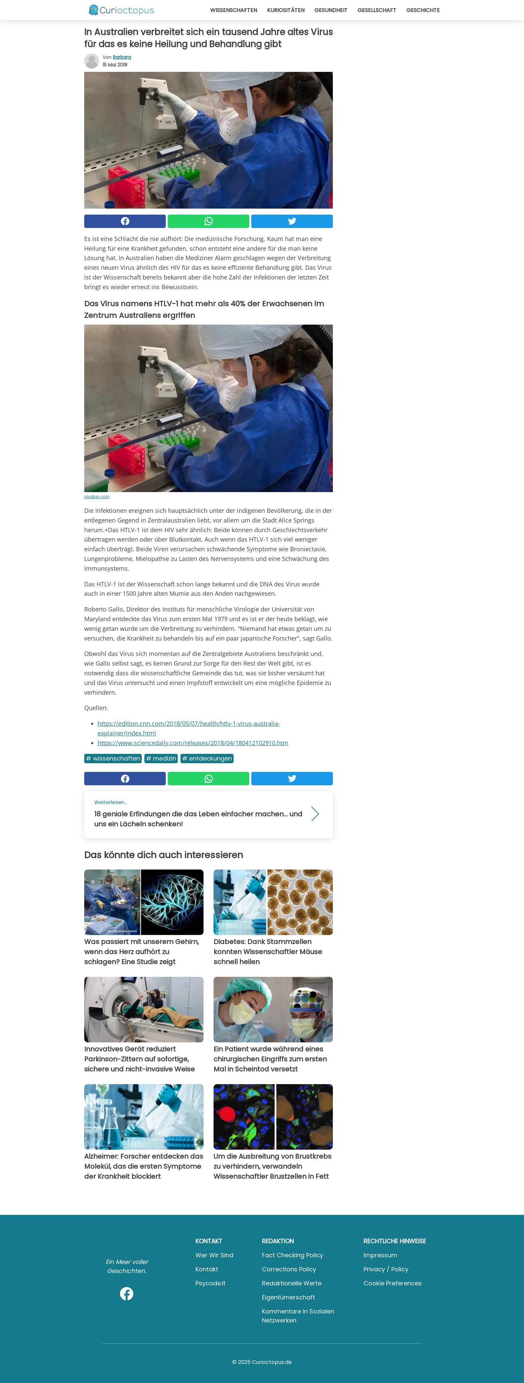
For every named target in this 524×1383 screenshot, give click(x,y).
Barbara (122, 57)
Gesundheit (331, 10)
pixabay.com (97, 496)
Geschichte (423, 10)
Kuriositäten (285, 10)
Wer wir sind (214, 1255)
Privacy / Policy (386, 1269)
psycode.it (210, 1283)
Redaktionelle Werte (291, 1283)
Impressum (380, 1255)
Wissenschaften (233, 10)
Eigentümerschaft (288, 1297)
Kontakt (206, 1269)
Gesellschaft (377, 10)
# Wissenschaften (113, 758)
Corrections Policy (289, 1269)
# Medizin (161, 758)
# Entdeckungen (207, 758)
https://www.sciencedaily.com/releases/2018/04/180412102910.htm (193, 743)
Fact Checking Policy (292, 1255)
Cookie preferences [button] (393, 1283)
